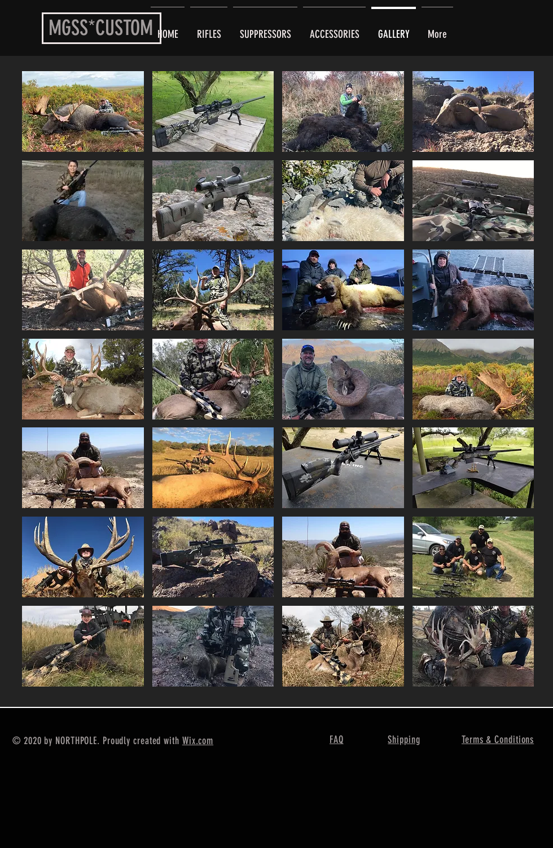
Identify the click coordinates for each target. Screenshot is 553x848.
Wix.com (197, 741)
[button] (83, 111)
